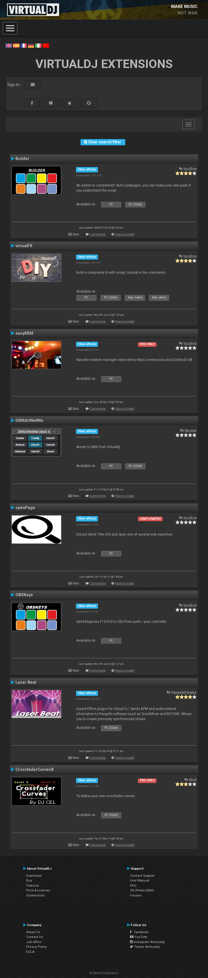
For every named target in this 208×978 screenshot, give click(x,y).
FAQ (133, 885)
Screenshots (35, 895)
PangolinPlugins (183, 692)
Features (32, 885)
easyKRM (24, 333)
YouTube (138, 937)
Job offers (33, 942)
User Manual (139, 880)
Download (34, 876)
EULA (30, 952)
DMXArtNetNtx (29, 420)
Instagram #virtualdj (147, 942)
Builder (22, 158)
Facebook (139, 932)
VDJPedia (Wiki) (142, 890)
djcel (192, 779)
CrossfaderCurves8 (34, 769)
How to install (124, 234)
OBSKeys (24, 595)
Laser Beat (25, 682)
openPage (25, 507)
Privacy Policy (36, 947)
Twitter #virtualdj (145, 947)
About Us (33, 932)
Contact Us (34, 937)
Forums (136, 895)
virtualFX (23, 246)
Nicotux (190, 430)
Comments (98, 234)
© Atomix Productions (104, 973)
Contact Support (142, 876)
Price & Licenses (38, 890)
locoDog (190, 168)
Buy (29, 880)
